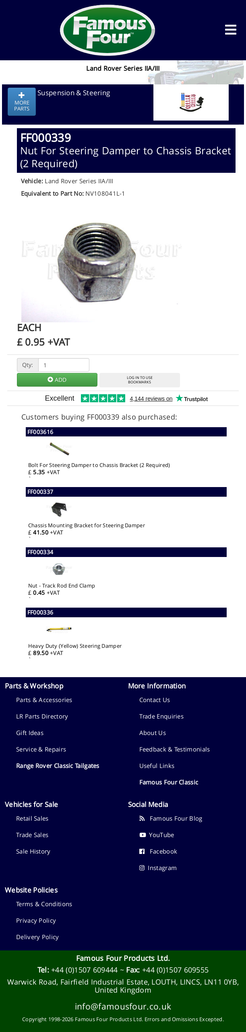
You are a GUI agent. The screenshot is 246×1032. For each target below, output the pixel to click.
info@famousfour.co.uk (123, 1006)
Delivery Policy (37, 937)
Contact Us (154, 700)
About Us (152, 733)
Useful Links (157, 766)
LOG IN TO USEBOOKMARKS (140, 380)
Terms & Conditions (44, 904)
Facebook (158, 851)
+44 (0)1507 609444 (84, 970)
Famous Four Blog (171, 818)
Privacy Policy (36, 920)
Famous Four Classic (168, 782)
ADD (57, 379)
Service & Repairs (41, 749)
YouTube (156, 835)
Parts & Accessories (44, 700)
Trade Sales (32, 835)
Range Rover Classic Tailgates (57, 766)
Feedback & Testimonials (174, 749)
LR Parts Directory (42, 716)
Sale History (33, 851)
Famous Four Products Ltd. (123, 958)
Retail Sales (32, 818)
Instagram (158, 868)
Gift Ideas (29, 733)
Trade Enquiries (161, 716)
